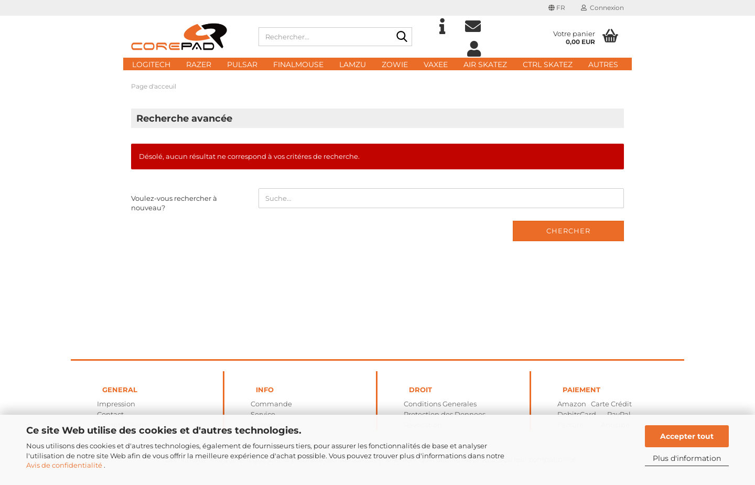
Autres (603, 64)
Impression (116, 404)
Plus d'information (687, 458)
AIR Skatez (485, 64)
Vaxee (436, 64)
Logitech (151, 64)
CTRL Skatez (548, 64)
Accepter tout (687, 436)
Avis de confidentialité (65, 465)
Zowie (395, 64)
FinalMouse (298, 64)
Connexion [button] (602, 8)
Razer (198, 64)
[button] (557, 8)
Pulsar (242, 64)
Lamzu (352, 64)
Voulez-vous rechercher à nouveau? (174, 203)
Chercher (568, 231)
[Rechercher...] (402, 37)
